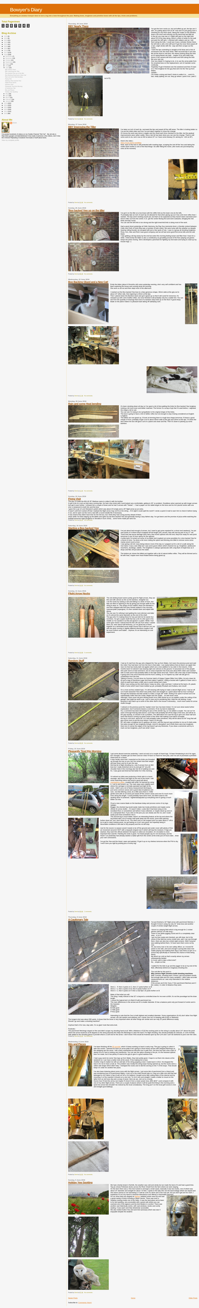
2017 (6, 52)
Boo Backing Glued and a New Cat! (88, 281)
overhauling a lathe (117, 782)
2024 (6, 38)
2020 (6, 46)
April (7, 95)
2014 (6, 105)
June (7, 67)
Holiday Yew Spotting (80, 1182)
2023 (6, 40)
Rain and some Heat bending (84, 403)
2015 (6, 103)
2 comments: (88, 911)
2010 (6, 113)
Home (133, 1298)
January (8, 101)
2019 (6, 48)
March (8, 97)
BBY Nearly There (78, 26)
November (9, 58)
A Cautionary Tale (78, 919)
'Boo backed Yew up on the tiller (86, 210)
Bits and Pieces (77, 1044)
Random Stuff (76, 660)
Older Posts (193, 1298)
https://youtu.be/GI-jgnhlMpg (131, 143)
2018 (6, 50)
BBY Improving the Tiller (82, 126)
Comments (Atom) (85, 1303)
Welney (137, 1196)
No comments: (88, 119)
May (7, 93)
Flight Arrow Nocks (79, 593)
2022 (6, 42)
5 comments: (88, 652)
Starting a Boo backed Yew (83, 528)
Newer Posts (73, 1298)
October (8, 60)
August (8, 64)
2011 (6, 111)
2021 (6, 44)
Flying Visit (74, 498)
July (7, 66)
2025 (6, 36)
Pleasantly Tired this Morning (84, 751)
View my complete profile (10, 140)
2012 (6, 109)
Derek (15, 123)
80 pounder (116, 1047)
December (9, 56)
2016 (6, 54)
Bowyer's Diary (26, 9)
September (9, 62)
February (9, 99)
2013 (6, 107)
